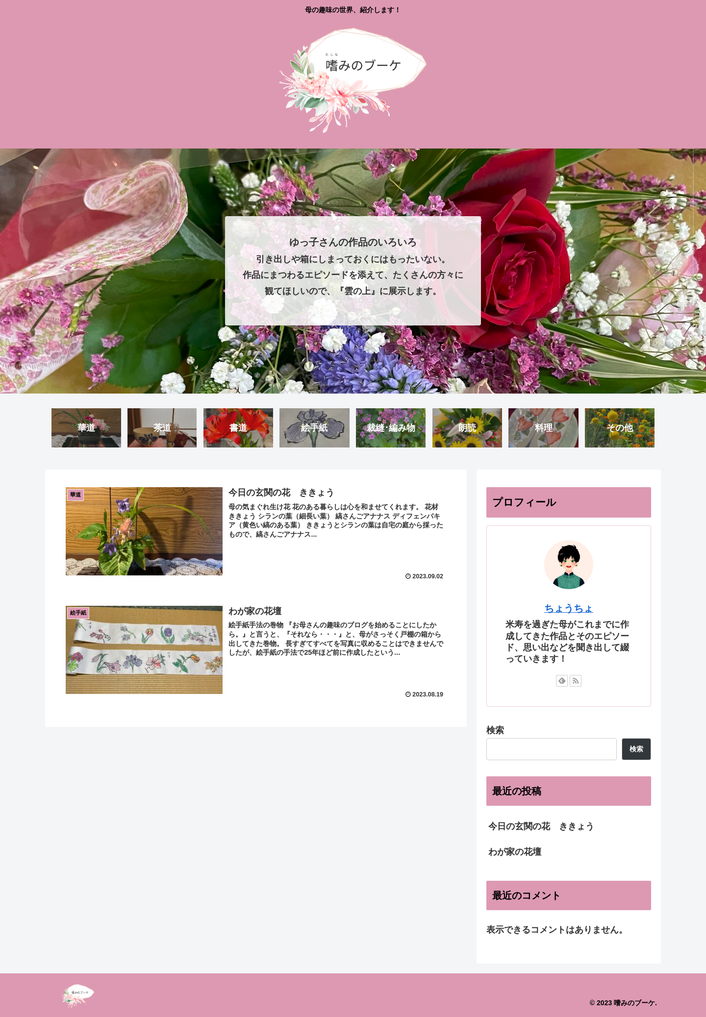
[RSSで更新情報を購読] (575, 681)
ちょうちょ (568, 608)
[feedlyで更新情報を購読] (562, 681)
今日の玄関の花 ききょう (541, 826)
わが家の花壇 (514, 852)
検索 (495, 730)
